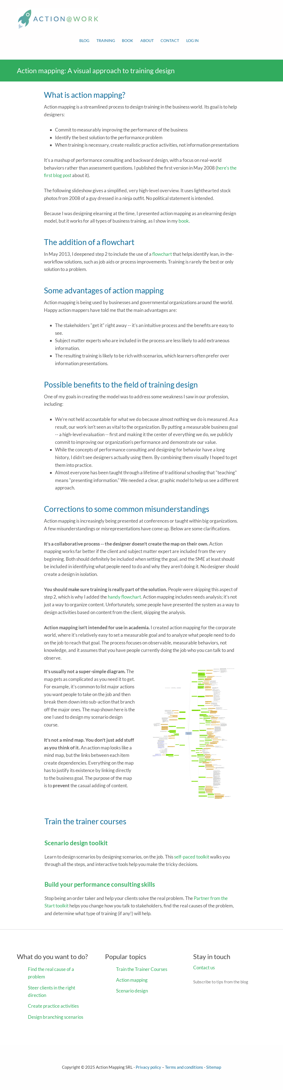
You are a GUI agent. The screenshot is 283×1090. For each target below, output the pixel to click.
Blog (84, 40)
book (184, 221)
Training (105, 40)
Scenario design (132, 991)
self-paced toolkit (191, 857)
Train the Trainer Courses (141, 969)
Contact (170, 40)
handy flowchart (124, 597)
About (147, 40)
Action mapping (132, 980)
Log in (192, 40)
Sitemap (213, 1067)
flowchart (162, 254)
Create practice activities (53, 1006)
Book (127, 40)
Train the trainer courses (85, 821)
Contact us (204, 967)
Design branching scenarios (55, 1017)
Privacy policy (148, 1067)
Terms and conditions (184, 1067)
